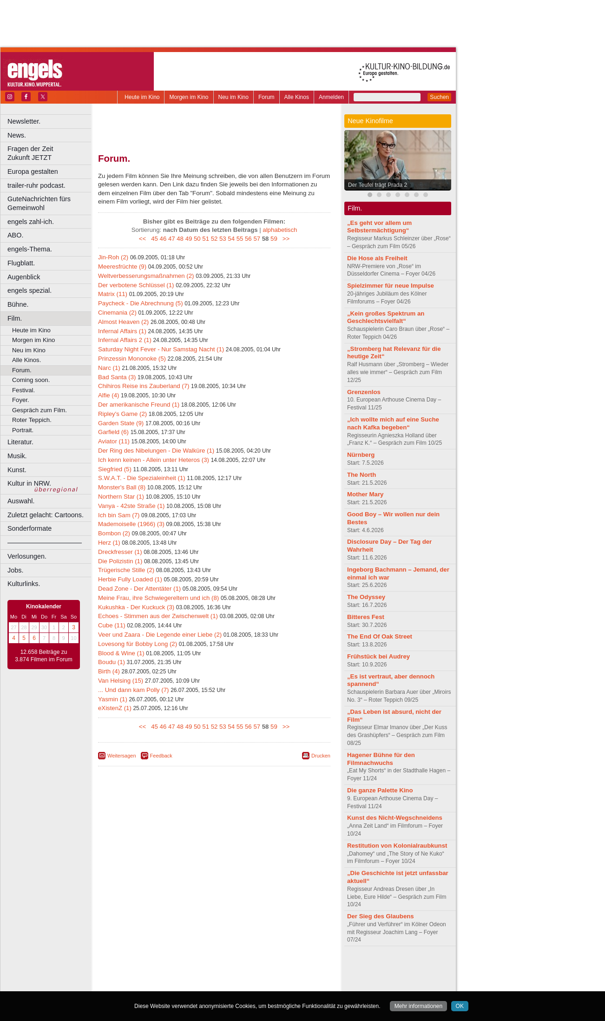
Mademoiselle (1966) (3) (131, 523)
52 (214, 238)
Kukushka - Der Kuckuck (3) (136, 607)
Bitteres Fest (365, 616)
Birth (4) (109, 671)
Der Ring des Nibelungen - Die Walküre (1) (156, 450)
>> (284, 238)
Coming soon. (31, 379)
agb (266, 968)
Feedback (161, 755)
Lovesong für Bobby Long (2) (137, 643)
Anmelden (331, 97)
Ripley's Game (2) (122, 413)
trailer (214, 976)
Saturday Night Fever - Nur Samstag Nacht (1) (161, 349)
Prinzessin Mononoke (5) (132, 358)
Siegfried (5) (115, 469)
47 (171, 238)
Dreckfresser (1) (120, 551)
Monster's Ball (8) (121, 487)
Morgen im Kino (188, 97)
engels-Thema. (29, 249)
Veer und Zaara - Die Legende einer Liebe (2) (160, 634)
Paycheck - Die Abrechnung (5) (140, 303)
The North (361, 474)
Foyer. (20, 399)
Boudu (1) (111, 662)
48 (180, 238)
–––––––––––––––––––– (44, 542)
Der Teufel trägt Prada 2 (377, 185)
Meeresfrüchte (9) (122, 266)
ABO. (15, 235)
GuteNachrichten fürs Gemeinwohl (39, 203)
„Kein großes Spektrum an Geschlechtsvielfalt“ (385, 317)
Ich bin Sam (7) (118, 515)
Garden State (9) (121, 423)
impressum (209, 968)
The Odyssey (366, 596)
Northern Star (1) (121, 496)
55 (240, 238)
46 (163, 238)
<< (144, 238)
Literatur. (20, 442)
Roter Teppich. (32, 419)
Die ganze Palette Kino (380, 790)
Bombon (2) (114, 533)
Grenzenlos (364, 392)
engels (186, 976)
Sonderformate (29, 528)
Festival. (23, 390)
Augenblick (23, 277)
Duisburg (283, 984)
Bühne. (18, 304)
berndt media (174, 968)
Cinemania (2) (117, 312)
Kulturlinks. (23, 583)
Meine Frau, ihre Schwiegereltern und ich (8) (158, 597)
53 (222, 238)
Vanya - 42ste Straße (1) (131, 505)
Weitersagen (121, 755)
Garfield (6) (113, 431)
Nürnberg (361, 454)
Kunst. (16, 470)
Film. (14, 318)
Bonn (163, 984)
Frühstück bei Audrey (378, 656)
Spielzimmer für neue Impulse (390, 285)
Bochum (143, 984)
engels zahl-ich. (30, 221)
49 (188, 238)
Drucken (320, 755)
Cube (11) (111, 625)
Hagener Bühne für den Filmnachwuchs (381, 758)
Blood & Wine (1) (121, 653)
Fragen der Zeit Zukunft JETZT (50, 153)
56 (248, 238)
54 (231, 238)
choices (164, 976)
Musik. (17, 456)
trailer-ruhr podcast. (36, 185)
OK (460, 1006)
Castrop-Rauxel (191, 984)
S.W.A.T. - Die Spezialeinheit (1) (141, 477)
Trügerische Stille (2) (126, 569)
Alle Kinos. (26, 359)
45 (154, 238)
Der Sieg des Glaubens (380, 916)
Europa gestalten (32, 171)
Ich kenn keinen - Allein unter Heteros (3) (153, 459)
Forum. (22, 370)
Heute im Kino (142, 97)
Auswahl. (20, 501)
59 (273, 238)
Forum (266, 97)
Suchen (439, 97)
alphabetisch (280, 229)
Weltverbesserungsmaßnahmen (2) (146, 275)
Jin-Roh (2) (113, 257)
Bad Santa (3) (117, 377)
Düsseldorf (255, 984)
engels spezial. (29, 290)
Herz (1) (109, 542)
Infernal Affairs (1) (122, 331)
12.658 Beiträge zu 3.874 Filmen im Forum (43, 656)
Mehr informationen (418, 1006)
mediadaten (289, 968)
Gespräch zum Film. (39, 410)
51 (205, 238)
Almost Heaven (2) (123, 321)
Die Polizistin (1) (120, 561)
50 (197, 238)
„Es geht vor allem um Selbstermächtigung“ (379, 226)
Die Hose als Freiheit (377, 258)
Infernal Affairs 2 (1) (124, 339)
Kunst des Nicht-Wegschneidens (394, 817)
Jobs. (15, 570)
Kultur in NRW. (29, 483)
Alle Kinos (296, 97)
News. (16, 135)
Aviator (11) (114, 441)
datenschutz (242, 968)
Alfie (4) (108, 395)
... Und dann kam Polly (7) (133, 689)
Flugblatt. (21, 263)
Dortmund (226, 984)
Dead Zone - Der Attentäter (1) (139, 588)
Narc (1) (109, 367)
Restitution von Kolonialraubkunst (397, 845)
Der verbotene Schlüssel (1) (136, 285)
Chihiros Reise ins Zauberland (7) (143, 385)
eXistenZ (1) (115, 708)
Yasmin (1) (112, 699)
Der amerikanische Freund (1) (138, 404)
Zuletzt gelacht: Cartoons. (45, 515)
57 (256, 238)
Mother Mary (365, 494)
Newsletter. (23, 121)
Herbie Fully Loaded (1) (130, 579)
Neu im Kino (233, 97)
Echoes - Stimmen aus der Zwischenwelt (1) (158, 616)
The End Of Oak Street (379, 636)
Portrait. (22, 430)
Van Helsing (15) (120, 680)
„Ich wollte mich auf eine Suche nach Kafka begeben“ (393, 423)
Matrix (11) (112, 293)
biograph (140, 976)
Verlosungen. (26, 556)
